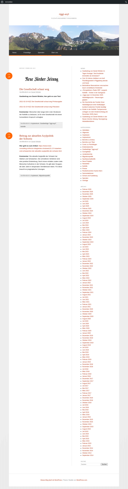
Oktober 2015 (86, 424)
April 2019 (85, 355)
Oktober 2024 (86, 213)
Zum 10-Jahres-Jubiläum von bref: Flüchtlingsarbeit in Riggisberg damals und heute (95, 80)
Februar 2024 (86, 232)
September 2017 (87, 381)
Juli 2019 (85, 347)
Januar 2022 (86, 283)
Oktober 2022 (86, 268)
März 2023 (85, 256)
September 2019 (87, 343)
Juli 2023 (85, 247)
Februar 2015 (86, 443)
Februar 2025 (86, 208)
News (14, 52)
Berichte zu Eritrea (88, 140)
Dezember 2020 (87, 309)
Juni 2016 (85, 407)
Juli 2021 (85, 297)
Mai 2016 (85, 410)
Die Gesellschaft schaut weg (34, 89)
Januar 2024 (86, 235)
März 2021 (85, 302)
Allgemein (85, 132)
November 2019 (87, 338)
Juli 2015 (85, 431)
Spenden (41, 52)
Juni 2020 (85, 323)
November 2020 (87, 311)
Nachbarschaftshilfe (88, 159)
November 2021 (87, 287)
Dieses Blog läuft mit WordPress (51, 480)
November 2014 (87, 451)
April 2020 (85, 326)
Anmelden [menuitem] (9, 2)
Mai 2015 (85, 436)
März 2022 (85, 278)
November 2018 (87, 366)
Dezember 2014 (87, 448)
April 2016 (85, 412)
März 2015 (85, 441)
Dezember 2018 (87, 364)
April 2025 (85, 206)
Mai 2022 (85, 273)
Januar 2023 (86, 261)
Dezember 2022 (87, 263)
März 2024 (85, 230)
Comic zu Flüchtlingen (89, 144)
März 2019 (85, 357)
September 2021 (87, 292)
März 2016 (85, 415)
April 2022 (85, 275)
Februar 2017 (86, 393)
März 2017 (85, 390)
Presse (84, 168)
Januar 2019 (86, 362)
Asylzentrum (35, 123)
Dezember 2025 (87, 192)
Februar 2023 (86, 259)
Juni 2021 (85, 299)
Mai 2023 (85, 251)
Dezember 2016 (87, 398)
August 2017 (86, 383)
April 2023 (85, 254)
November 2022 (87, 266)
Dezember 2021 (87, 285)
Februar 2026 (86, 189)
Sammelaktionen (87, 173)
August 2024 (86, 218)
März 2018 (85, 371)
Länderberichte (87, 154)
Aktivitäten (85, 130)
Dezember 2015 (87, 419)
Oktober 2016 (86, 402)
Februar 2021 (86, 304)
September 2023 (87, 242)
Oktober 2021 (86, 290)
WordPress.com (82, 480)
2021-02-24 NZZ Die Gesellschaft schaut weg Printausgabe (40, 101)
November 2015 (87, 422)
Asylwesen (34, 175)
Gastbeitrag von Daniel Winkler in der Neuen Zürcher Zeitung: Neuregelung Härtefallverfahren (94, 119)
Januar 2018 (86, 376)
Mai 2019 (85, 352)
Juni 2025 (85, 204)
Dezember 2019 (87, 335)
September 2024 (87, 216)
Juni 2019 (85, 350)
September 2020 (87, 316)
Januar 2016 (86, 417)
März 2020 (85, 328)
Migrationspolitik (44, 175)
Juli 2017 (85, 386)
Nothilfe (23, 126)
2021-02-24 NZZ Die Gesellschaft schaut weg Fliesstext (39, 107)
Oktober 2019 (86, 340)
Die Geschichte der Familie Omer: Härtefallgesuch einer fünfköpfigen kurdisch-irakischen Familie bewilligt (94, 104)
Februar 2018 (86, 374)
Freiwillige (27, 52)
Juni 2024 (85, 223)
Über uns (54, 52)
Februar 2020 (86, 331)
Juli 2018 (85, 369)
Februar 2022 (86, 280)
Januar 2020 (86, 333)
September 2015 (87, 427)
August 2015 (86, 429)
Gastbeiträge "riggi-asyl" (48, 123)
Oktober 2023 (86, 240)
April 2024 (85, 228)
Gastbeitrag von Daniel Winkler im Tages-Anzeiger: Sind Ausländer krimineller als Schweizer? (93, 73)
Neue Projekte (87, 161)
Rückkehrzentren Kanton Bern (92, 171)
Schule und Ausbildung (90, 176)
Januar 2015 (86, 446)
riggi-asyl (64, 14)
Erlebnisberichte (87, 147)
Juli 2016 (85, 405)
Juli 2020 (85, 321)
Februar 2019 (86, 359)
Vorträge (85, 180)
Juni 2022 (85, 271)
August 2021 (86, 295)
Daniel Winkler (36, 92)
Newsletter (85, 164)
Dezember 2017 (87, 378)
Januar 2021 (86, 307)
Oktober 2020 (86, 314)
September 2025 (87, 199)
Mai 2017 (85, 388)
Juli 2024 (85, 220)
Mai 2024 (85, 225)
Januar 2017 (86, 395)
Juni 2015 (85, 434)
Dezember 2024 (87, 211)
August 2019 (86, 345)
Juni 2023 (85, 249)
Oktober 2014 (86, 453)
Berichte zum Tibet (88, 142)
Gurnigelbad (86, 152)
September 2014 (87, 455)
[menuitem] (2, 2)
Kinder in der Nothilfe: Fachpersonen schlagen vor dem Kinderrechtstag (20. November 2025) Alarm (95, 112)
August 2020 (86, 319)
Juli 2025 (85, 201)
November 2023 (87, 237)
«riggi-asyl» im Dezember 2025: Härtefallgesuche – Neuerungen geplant (92, 97)
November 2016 (87, 400)
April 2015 (85, 439)
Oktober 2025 (86, 196)
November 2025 (87, 194)
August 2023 (86, 244)
